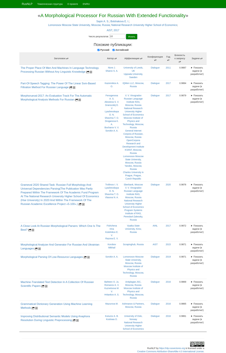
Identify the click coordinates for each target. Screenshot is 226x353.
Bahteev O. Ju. (111, 282)
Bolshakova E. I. (119, 21)
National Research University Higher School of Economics (144, 25)
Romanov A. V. (111, 285)
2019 (168, 256)
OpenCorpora (133, 140)
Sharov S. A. (112, 71)
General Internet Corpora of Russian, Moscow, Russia (133, 133)
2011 (168, 67)
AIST (109, 30)
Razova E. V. (111, 238)
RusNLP (27, 4)
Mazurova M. (111, 303)
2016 (168, 282)
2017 (116, 30)
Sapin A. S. (102, 21)
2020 (168, 184)
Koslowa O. (112, 319)
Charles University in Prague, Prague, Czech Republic (133, 175)
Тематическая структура (50, 4)
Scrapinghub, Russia (133, 244)
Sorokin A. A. (111, 130)
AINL (155, 225)
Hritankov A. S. (111, 294)
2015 (168, 244)
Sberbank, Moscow (133, 184)
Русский (104, 50)
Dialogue (155, 67)
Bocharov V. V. (112, 127)
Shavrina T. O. (112, 118)
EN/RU (86, 4)
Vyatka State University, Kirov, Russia (133, 228)
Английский (122, 50)
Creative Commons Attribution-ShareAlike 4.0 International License (170, 351)
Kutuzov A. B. (111, 316)
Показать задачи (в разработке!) (197, 70)
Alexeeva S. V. (112, 102)
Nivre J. (112, 67)
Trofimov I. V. (111, 184)
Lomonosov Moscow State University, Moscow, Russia (79, 25)
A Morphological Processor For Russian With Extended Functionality (113, 15)
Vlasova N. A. (111, 197)
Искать (131, 36)
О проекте (72, 4)
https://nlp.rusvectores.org (172, 348)
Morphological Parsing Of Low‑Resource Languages (52, 256)
